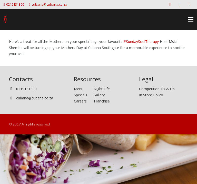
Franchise (102, 101)
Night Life (102, 88)
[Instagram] (179, 4)
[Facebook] (170, 4)
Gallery (99, 95)
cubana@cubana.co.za (34, 98)
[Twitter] (188, 4)
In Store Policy (151, 95)
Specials (81, 95)
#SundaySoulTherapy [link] (141, 41)
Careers (80, 101)
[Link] (5, 19)
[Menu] (190, 19)
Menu (84, 88)
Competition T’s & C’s (157, 88)
